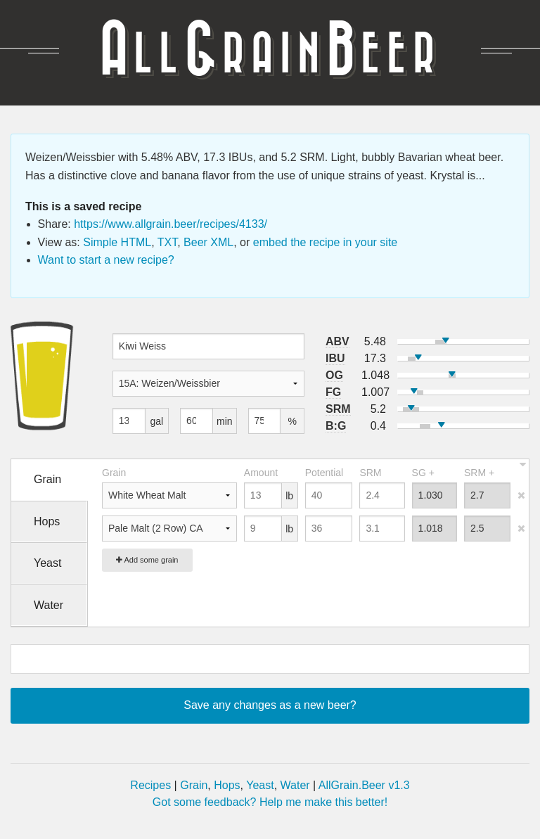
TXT (167, 242)
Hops (227, 785)
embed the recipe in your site (325, 242)
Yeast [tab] (47, 563)
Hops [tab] (47, 521)
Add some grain (147, 560)
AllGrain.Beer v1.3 (364, 785)
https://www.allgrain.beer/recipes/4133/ (170, 224)
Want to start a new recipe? (106, 260)
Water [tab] (48, 605)
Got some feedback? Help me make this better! (270, 802)
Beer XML (208, 242)
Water (295, 785)
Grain (193, 785)
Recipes (150, 785)
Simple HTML (117, 242)
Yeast (260, 785)
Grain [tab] (47, 479)
